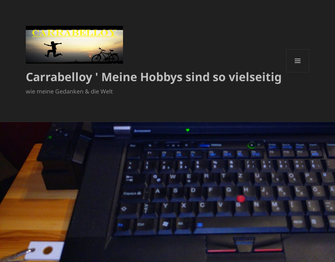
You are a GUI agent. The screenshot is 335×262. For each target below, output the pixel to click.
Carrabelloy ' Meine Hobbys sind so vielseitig (154, 76)
